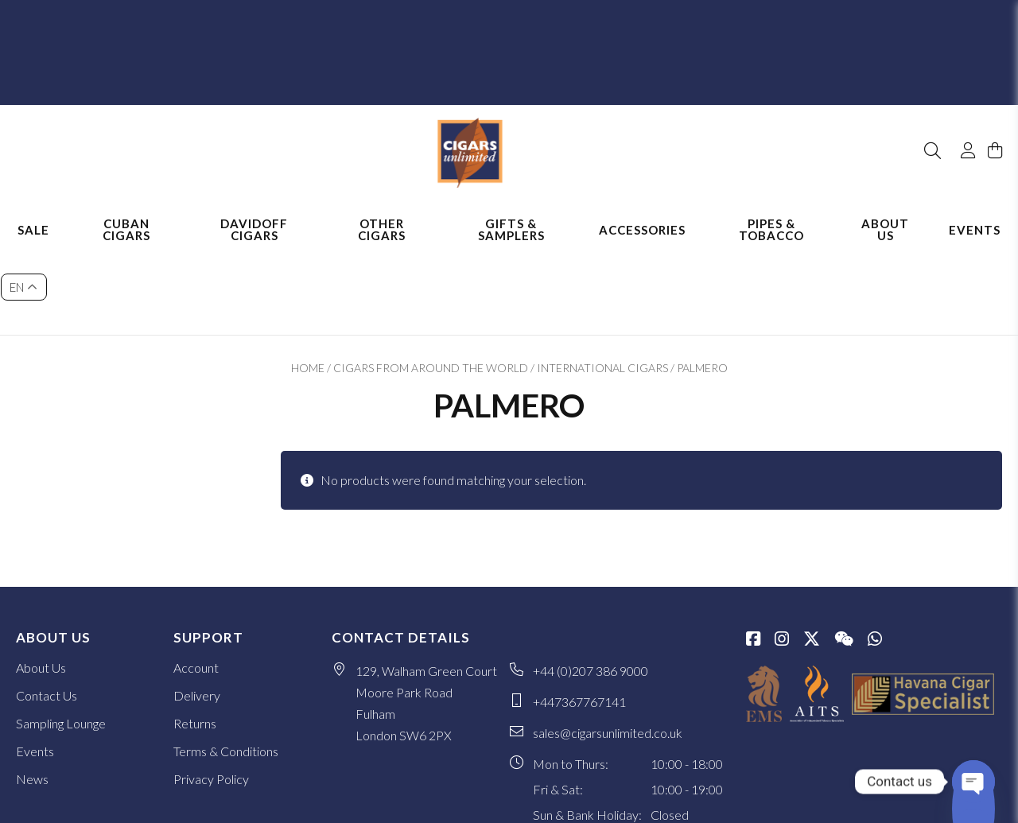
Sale (33, 213)
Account (196, 577)
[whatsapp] (875, 550)
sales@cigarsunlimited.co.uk (607, 642)
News (32, 689)
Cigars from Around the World (430, 278)
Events (975, 213)
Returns (194, 633)
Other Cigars (382, 213)
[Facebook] (753, 550)
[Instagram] (782, 550)
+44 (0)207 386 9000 (590, 580)
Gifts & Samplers (511, 213)
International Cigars (602, 278)
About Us (885, 213)
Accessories (642, 213)
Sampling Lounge (61, 633)
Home (307, 278)
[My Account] (961, 109)
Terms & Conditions (225, 661)
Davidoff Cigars (254, 213)
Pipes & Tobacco (771, 213)
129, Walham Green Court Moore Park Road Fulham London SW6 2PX (426, 613)
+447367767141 (579, 611)
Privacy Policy (211, 689)
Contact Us (46, 605)
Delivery (196, 605)
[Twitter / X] (811, 550)
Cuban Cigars (126, 213)
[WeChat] (843, 550)
